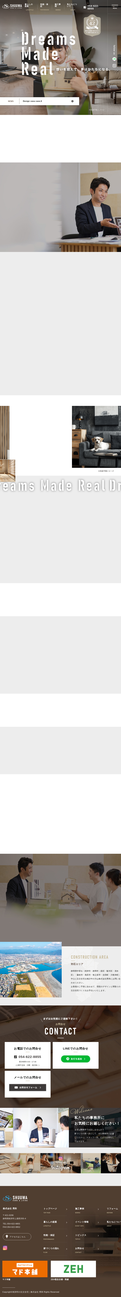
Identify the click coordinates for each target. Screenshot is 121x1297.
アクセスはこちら (18, 1237)
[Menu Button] (115, 6)
